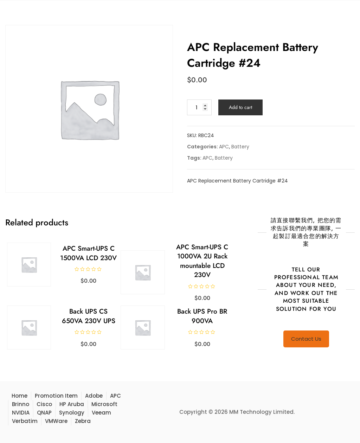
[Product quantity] (199, 107)
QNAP (44, 412)
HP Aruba (71, 404)
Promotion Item (56, 395)
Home (19, 395)
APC (224, 146)
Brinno (20, 404)
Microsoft (104, 404)
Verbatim (25, 421)
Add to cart (240, 107)
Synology (71, 412)
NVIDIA (21, 412)
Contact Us (306, 338)
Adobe (94, 395)
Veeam (101, 412)
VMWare (56, 421)
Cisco (44, 404)
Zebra (83, 421)
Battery (240, 146)
